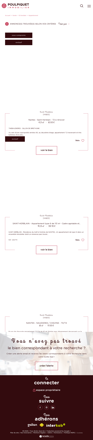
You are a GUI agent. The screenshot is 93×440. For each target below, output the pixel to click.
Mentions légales (39, 432)
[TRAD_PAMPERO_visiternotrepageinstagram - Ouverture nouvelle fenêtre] (46, 407)
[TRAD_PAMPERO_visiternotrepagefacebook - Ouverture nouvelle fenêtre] (40, 407)
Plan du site (14, 432)
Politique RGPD (69, 432)
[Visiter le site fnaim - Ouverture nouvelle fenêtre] (42, 425)
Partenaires (58, 432)
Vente (14, 15)
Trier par (62, 23)
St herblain (22, 15)
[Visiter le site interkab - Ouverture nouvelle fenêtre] (55, 425)
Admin (49, 432)
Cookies (80, 433)
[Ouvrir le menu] (89, 6)
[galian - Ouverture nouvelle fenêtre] (32, 425)
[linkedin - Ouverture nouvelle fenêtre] (52, 407)
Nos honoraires (25, 432)
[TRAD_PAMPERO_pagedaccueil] (15, 8)
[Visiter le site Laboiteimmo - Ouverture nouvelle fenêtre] (46, 437)
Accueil (7, 15)
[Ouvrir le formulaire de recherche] (81, 6)
